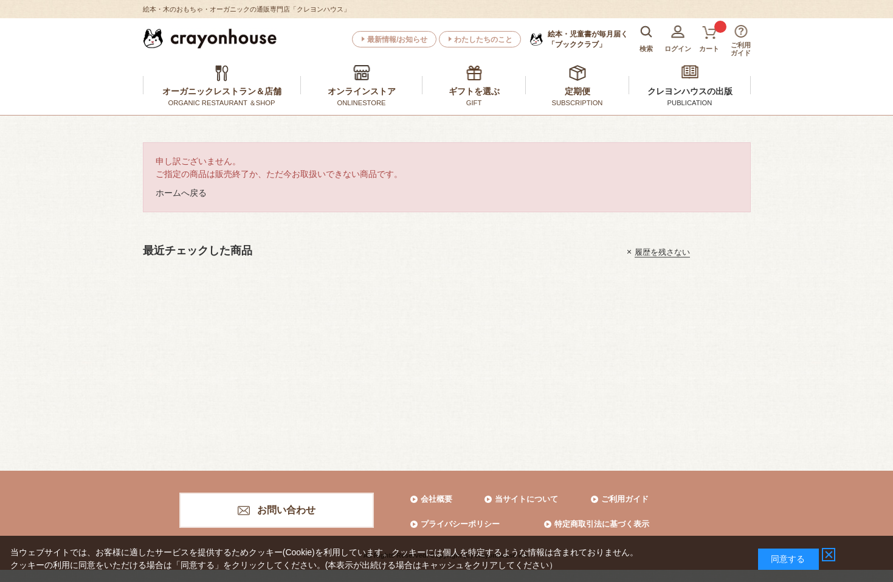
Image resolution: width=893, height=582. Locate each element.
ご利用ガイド (625, 499)
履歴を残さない (662, 251)
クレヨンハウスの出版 (690, 91)
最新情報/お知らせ (397, 39)
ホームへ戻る (181, 193)
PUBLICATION (689, 102)
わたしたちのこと (483, 39)
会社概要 (436, 499)
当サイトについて (526, 499)
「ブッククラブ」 (588, 39)
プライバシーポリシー (460, 523)
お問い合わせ (286, 510)
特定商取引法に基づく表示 (601, 523)
